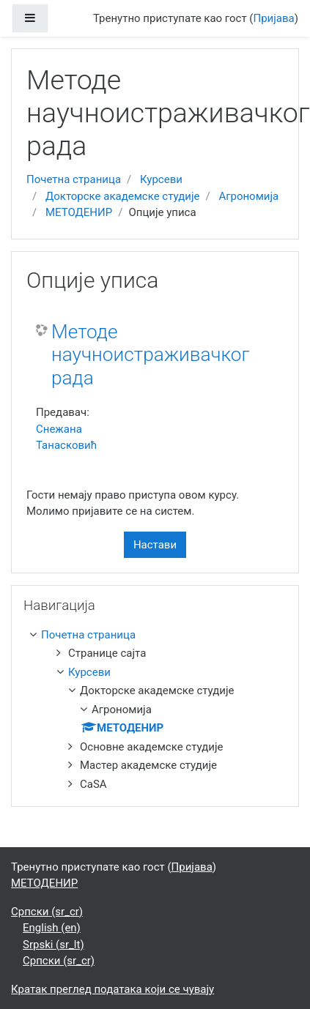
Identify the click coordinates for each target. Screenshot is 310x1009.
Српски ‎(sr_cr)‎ (47, 911)
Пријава (274, 18)
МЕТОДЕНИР (78, 212)
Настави (155, 544)
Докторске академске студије (122, 196)
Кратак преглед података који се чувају (112, 989)
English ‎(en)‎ (52, 927)
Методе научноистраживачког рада (150, 355)
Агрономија (248, 196)
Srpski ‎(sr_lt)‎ (53, 944)
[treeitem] (158, 635)
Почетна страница (73, 179)
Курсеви (161, 179)
